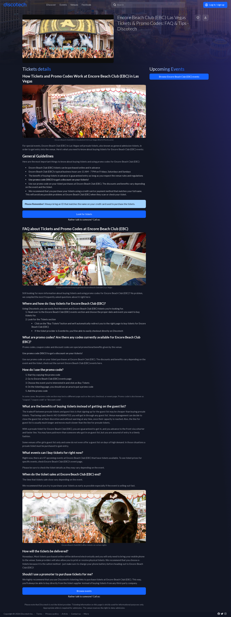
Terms (39, 614)
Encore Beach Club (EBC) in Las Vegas (60, 145)
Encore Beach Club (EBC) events (61, 312)
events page (65, 378)
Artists (65, 614)
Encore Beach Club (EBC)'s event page (63, 461)
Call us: (96, 219)
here (99, 363)
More (86, 614)
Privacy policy (52, 614)
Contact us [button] (76, 614)
